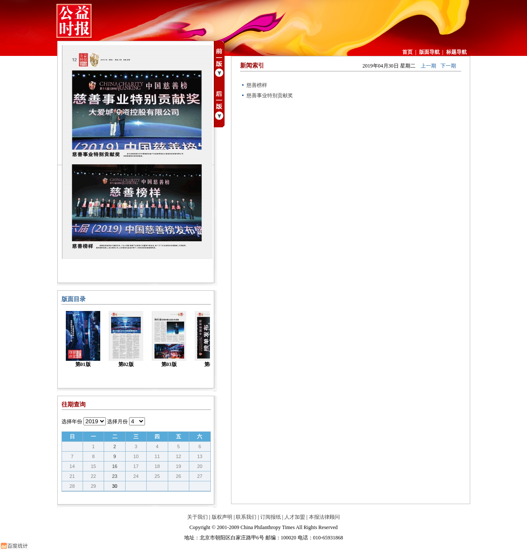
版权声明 (222, 517)
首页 (407, 52)
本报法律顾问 (324, 517)
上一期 (428, 66)
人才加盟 (294, 517)
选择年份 (72, 422)
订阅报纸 (270, 517)
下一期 (448, 66)
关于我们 (197, 517)
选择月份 (117, 422)
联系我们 (246, 517)
